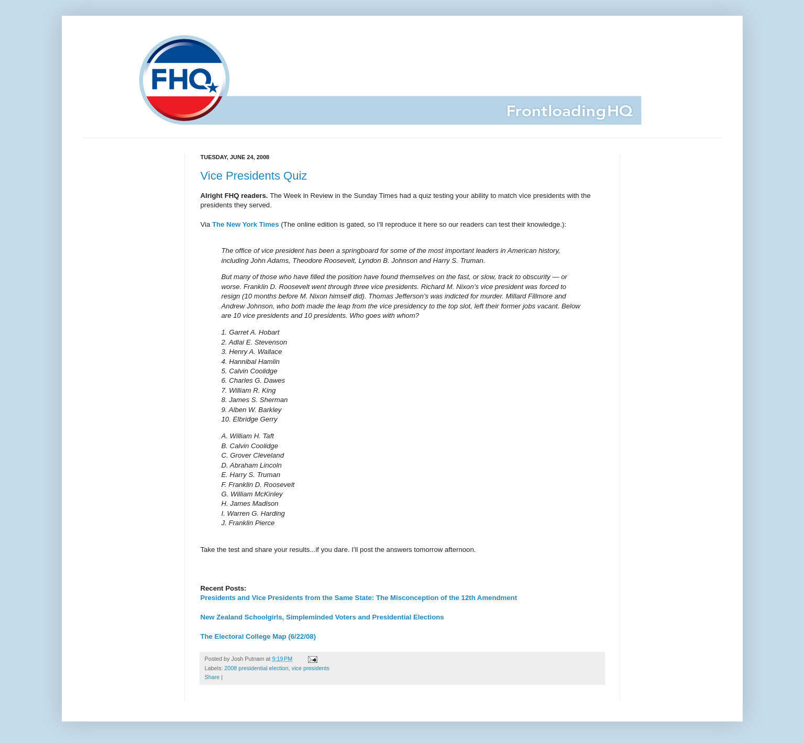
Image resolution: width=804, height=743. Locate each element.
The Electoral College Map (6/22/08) (258, 636)
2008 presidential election (256, 668)
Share (212, 677)
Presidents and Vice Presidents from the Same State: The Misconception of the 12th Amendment (359, 598)
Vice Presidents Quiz (254, 175)
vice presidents (310, 668)
